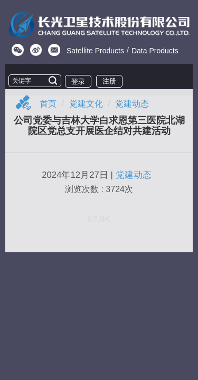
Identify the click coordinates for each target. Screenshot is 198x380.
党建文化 (86, 103)
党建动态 (132, 103)
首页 (48, 103)
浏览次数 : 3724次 (99, 189)
